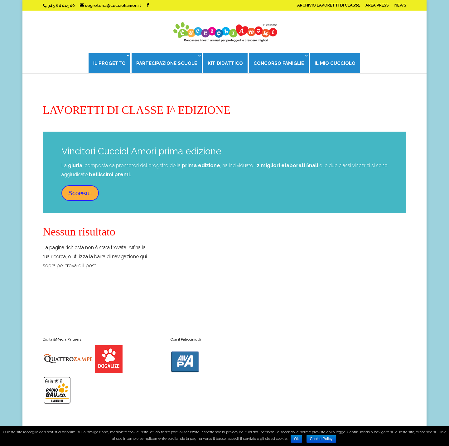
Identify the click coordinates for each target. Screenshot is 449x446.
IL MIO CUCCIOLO (335, 63)
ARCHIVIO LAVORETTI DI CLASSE (328, 5)
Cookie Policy (321, 439)
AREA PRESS (377, 5)
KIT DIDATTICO (225, 63)
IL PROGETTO (109, 63)
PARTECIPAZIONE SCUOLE (166, 63)
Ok (296, 439)
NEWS (400, 5)
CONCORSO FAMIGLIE (278, 63)
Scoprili (80, 193)
